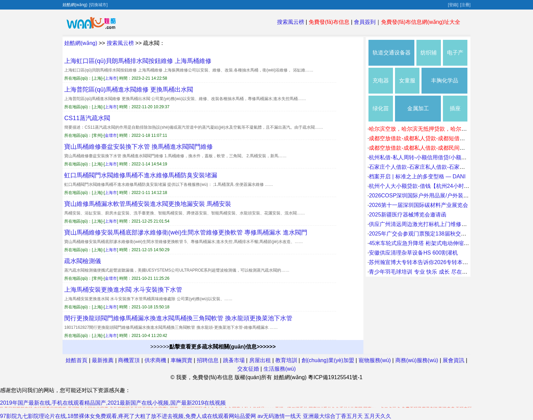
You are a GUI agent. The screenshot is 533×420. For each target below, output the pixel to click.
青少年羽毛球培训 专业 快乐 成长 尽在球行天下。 (429, 272)
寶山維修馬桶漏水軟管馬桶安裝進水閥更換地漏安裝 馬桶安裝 (147, 203)
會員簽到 (365, 22)
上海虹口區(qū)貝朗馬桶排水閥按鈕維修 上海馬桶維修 (137, 61)
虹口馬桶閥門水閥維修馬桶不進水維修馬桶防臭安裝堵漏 (140, 175)
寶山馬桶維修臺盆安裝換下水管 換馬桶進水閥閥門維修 (138, 146)
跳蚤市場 (234, 360)
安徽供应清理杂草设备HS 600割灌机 (413, 253)
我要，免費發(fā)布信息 (204, 377)
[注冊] (465, 4)
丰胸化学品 (444, 80)
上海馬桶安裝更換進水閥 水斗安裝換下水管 (123, 289)
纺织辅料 (428, 58)
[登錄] (453, 4)
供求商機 (155, 360)
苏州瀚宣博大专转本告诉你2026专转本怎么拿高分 (429, 262)
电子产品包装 (455, 58)
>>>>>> (213, 347)
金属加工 (418, 108)
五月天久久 (377, 416)
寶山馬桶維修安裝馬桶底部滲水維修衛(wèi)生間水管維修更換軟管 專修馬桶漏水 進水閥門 (185, 232)
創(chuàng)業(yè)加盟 (328, 360)
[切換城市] (98, 4)
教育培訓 (286, 360)
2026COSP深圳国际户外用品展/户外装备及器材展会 (432, 195)
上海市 (111, 78)
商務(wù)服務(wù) (416, 360)
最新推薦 (103, 360)
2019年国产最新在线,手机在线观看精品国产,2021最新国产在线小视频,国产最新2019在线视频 (113, 403)
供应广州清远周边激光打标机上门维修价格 (420, 224)
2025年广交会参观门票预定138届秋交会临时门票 (428, 234)
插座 (455, 108)
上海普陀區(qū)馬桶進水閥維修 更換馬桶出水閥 (128, 89)
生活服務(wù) (279, 369)
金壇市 (111, 135)
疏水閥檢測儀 (82, 261)
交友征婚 (248, 369)
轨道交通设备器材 (392, 58)
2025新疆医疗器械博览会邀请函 (407, 214)
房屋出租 (260, 360)
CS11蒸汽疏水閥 (87, 118)
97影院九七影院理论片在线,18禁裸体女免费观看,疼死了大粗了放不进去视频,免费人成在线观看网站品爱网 (128, 416)
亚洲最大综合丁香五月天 (333, 416)
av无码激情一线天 (279, 416)
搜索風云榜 (290, 22)
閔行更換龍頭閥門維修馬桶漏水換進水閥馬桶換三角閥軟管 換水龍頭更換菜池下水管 (178, 318)
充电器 (381, 80)
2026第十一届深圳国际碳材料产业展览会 (418, 205)
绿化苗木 (381, 114)
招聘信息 (208, 360)
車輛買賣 (181, 360)
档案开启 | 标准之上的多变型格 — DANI (417, 176)
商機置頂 (129, 360)
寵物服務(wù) (375, 360)
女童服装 (407, 86)
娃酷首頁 (76, 360)
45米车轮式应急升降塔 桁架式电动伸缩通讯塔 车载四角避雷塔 (444, 243)
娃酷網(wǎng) (80, 43)
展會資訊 (453, 360)
